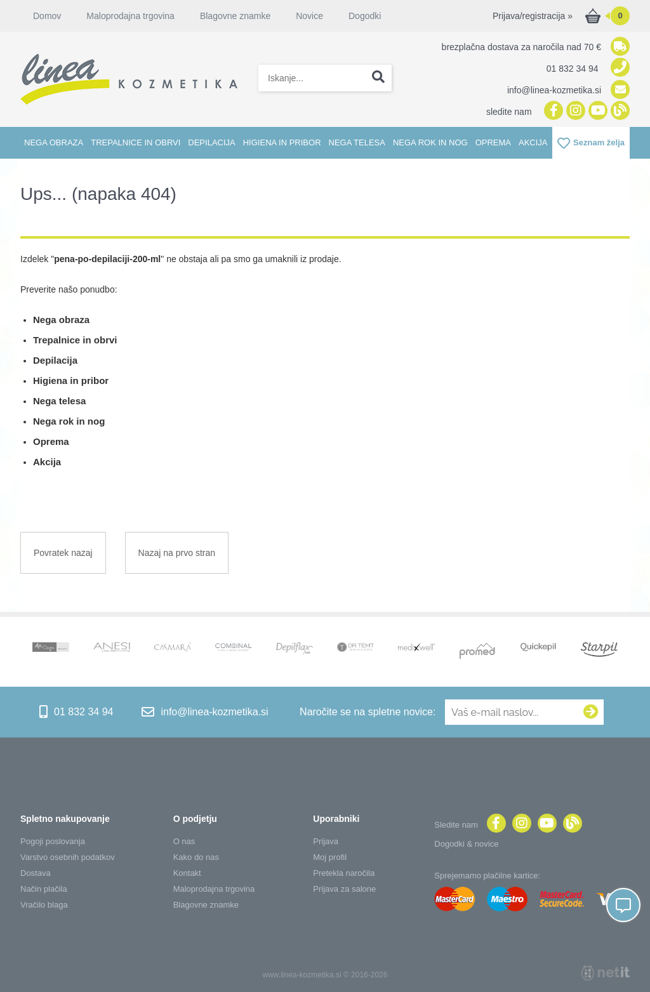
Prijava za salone (344, 889)
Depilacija (211, 142)
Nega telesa (357, 142)
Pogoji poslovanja (52, 841)
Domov (47, 16)
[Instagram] (574, 111)
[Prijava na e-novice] (591, 712)
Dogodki (364, 16)
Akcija (533, 142)
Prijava (325, 841)
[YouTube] (596, 111)
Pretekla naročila (344, 873)
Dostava (35, 873)
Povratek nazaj (63, 553)
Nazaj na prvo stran (176, 553)
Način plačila (43, 889)
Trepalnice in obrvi (135, 142)
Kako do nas (196, 857)
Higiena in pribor (282, 142)
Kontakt (187, 873)
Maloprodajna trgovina (130, 16)
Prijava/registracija (533, 16)
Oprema (493, 142)
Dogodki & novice (466, 844)
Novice (309, 16)
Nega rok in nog (430, 142)
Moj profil (330, 857)
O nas (184, 841)
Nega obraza (53, 142)
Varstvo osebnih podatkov (67, 857)
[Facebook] (552, 111)
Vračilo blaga (44, 904)
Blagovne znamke (235, 16)
